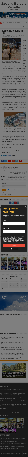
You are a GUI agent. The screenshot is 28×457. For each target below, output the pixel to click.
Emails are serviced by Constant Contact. (10, 241)
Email (4, 220)
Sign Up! (14, 245)
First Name (6, 228)
